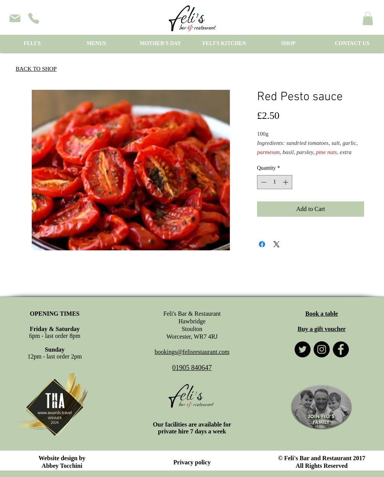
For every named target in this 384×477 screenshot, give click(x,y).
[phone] (33, 18)
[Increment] (286, 182)
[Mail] (15, 18)
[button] (367, 18)
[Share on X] (276, 244)
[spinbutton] (274, 182)
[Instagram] (322, 349)
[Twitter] (303, 349)
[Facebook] (341, 349)
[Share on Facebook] (262, 244)
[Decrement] (263, 182)
